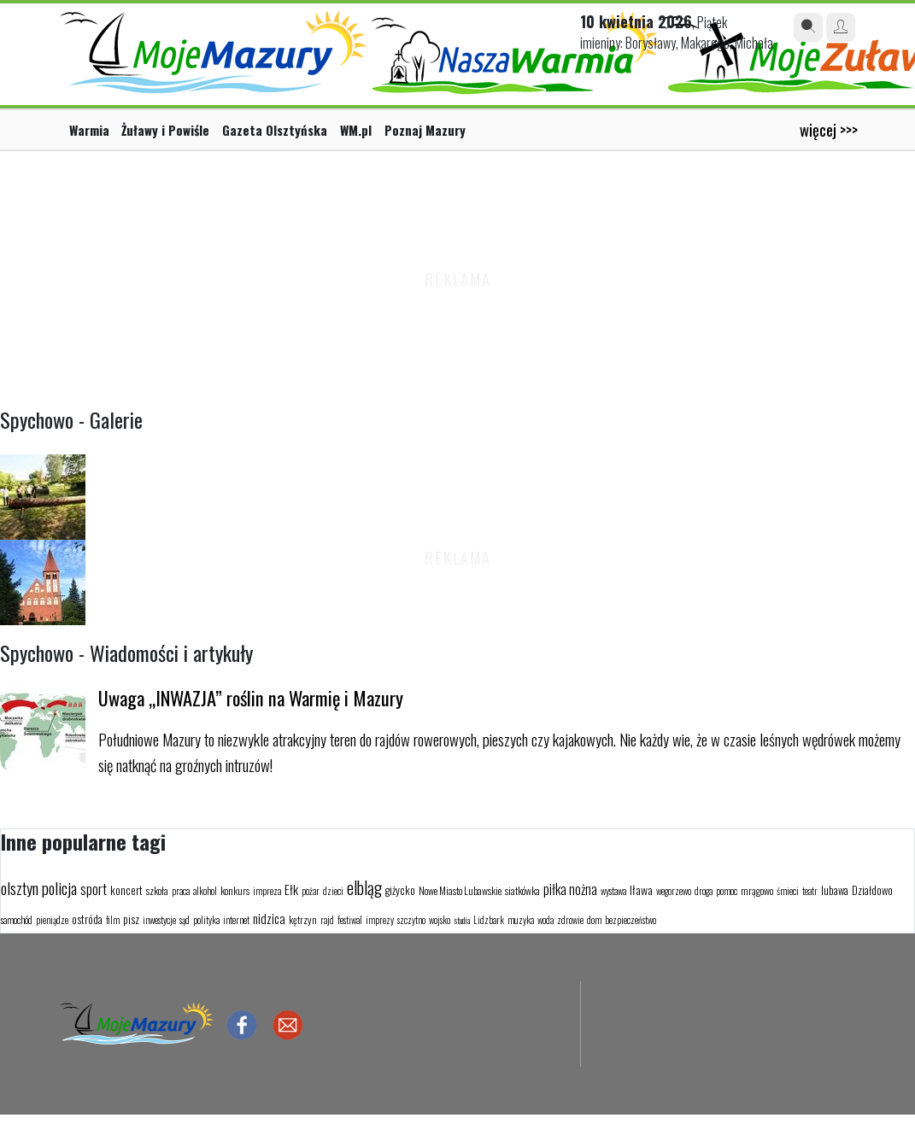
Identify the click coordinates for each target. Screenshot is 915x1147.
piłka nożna (570, 889)
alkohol (205, 891)
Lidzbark (488, 920)
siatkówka (522, 890)
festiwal (349, 920)
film (113, 920)
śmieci (788, 891)
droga (704, 891)
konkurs (234, 890)
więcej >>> (829, 129)
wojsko (439, 920)
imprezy (380, 920)
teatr (810, 891)
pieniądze (52, 920)
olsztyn (19, 887)
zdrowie (570, 920)
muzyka (520, 920)
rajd (327, 920)
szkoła (157, 890)
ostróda (87, 919)
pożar (311, 891)
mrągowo (757, 890)
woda (545, 920)
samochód (16, 920)
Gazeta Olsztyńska (274, 129)
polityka (206, 920)
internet (236, 920)
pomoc (726, 891)
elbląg (364, 887)
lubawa (834, 889)
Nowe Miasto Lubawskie (460, 890)
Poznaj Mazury (425, 129)
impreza (267, 891)
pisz (131, 919)
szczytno (411, 920)
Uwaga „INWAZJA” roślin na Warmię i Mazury (250, 697)
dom (594, 920)
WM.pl (356, 129)
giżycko (400, 889)
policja (59, 887)
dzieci (333, 891)
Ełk (291, 889)
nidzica (269, 918)
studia (462, 920)
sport (93, 888)
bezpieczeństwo (630, 920)
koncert (126, 889)
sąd (184, 920)
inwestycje (159, 920)
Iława (641, 889)
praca (181, 891)
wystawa (613, 891)
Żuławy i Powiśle (165, 129)
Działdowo (872, 889)
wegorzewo (673, 891)
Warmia (89, 129)
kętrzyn (303, 919)
